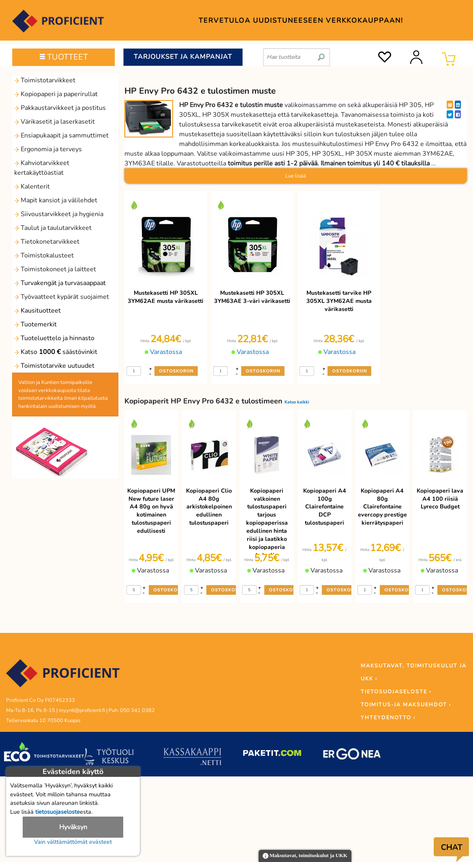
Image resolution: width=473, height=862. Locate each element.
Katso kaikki (297, 402)
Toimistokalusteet (44, 255)
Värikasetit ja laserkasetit (54, 121)
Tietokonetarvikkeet (46, 241)
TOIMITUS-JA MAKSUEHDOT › (406, 704)
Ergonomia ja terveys (48, 149)
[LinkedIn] (458, 105)
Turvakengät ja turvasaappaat (60, 283)
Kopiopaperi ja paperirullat (56, 94)
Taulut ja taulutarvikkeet (53, 227)
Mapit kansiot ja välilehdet (55, 200)
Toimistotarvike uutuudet (54, 365)
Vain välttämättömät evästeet (73, 842)
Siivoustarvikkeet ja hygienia (58, 214)
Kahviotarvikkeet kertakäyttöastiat (41, 168)
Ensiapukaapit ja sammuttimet (61, 135)
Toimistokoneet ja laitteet (55, 269)
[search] (321, 54)
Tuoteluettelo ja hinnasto (54, 338)
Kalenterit (32, 186)
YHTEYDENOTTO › (388, 717)
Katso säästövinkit (55, 351)
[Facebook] (458, 114)
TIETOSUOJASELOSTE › (396, 691)
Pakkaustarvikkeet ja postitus (60, 107)
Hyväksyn (73, 827)
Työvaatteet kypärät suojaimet (61, 296)
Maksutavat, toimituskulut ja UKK (305, 856)
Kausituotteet (37, 310)
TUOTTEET (64, 56)
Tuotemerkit (35, 324)
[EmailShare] (450, 105)
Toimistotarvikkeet (44, 80)
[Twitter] (450, 114)
